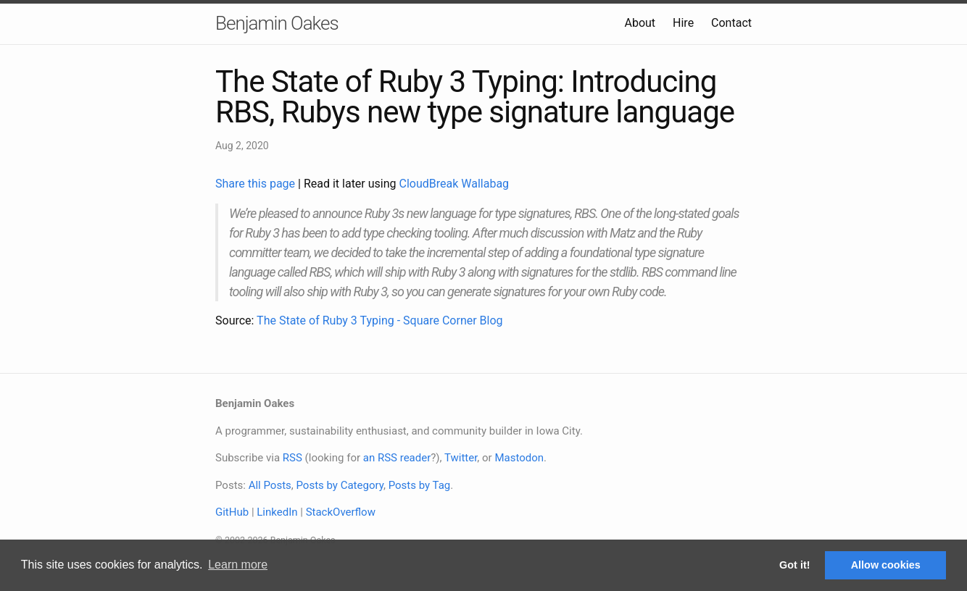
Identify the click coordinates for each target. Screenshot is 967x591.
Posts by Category (339, 485)
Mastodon (519, 457)
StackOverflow (340, 512)
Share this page (256, 183)
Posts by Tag (420, 485)
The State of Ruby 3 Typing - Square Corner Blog (379, 320)
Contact (731, 23)
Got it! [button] (794, 565)
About (639, 23)
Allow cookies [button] (886, 565)
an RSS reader (397, 457)
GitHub (232, 512)
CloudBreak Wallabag (454, 183)
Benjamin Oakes (277, 23)
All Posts (270, 485)
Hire (683, 23)
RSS (292, 457)
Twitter (460, 457)
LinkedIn (277, 512)
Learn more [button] (237, 564)
